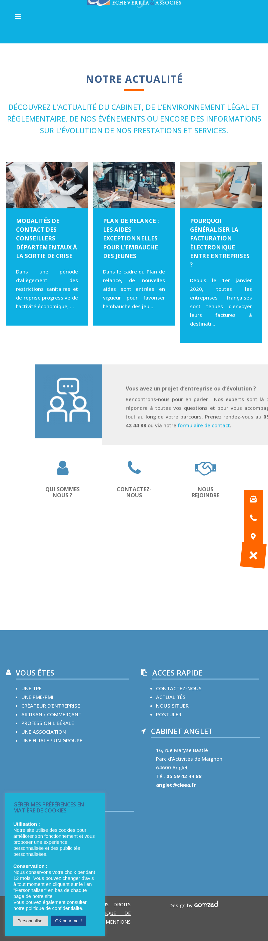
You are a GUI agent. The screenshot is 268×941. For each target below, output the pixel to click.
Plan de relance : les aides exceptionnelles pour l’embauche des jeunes (131, 238)
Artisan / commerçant (51, 714)
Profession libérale (47, 723)
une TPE (31, 688)
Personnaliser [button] (30, 920)
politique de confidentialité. (54, 908)
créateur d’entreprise (50, 705)
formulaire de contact (204, 439)
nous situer (172, 705)
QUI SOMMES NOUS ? (62, 492)
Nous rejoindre (205, 492)
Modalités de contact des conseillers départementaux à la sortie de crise (46, 238)
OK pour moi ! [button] (68, 920)
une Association (43, 731)
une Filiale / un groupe (51, 740)
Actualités (171, 697)
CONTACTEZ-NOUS (134, 492)
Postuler (168, 714)
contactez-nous (179, 688)
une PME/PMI (37, 697)
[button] (253, 555)
